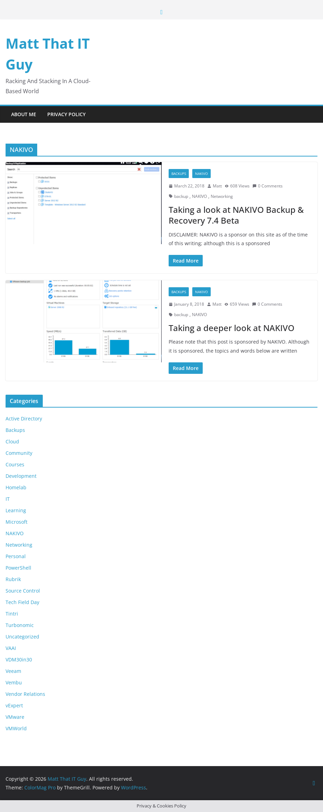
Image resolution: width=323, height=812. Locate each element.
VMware (15, 717)
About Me (23, 114)
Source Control (23, 590)
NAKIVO (201, 173)
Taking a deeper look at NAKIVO (231, 327)
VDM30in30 (19, 659)
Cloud (12, 441)
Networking (222, 196)
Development (21, 476)
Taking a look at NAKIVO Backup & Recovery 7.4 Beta (236, 215)
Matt (217, 186)
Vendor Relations (25, 694)
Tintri (12, 613)
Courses (15, 464)
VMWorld (16, 728)
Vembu (14, 682)
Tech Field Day (22, 602)
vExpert (14, 705)
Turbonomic (20, 625)
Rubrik (13, 579)
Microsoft (16, 521)
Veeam (13, 671)
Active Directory (24, 418)
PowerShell (18, 567)
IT (8, 499)
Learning (16, 510)
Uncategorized (22, 636)
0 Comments (267, 186)
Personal (16, 556)
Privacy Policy (66, 114)
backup (181, 196)
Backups (178, 173)
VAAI (11, 648)
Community (19, 453)
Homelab (16, 487)
